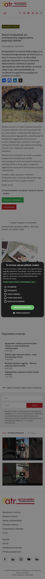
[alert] (22, 289)
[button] (22, 282)
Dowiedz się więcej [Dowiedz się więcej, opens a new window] (9, 279)
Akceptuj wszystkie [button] (22, 307)
